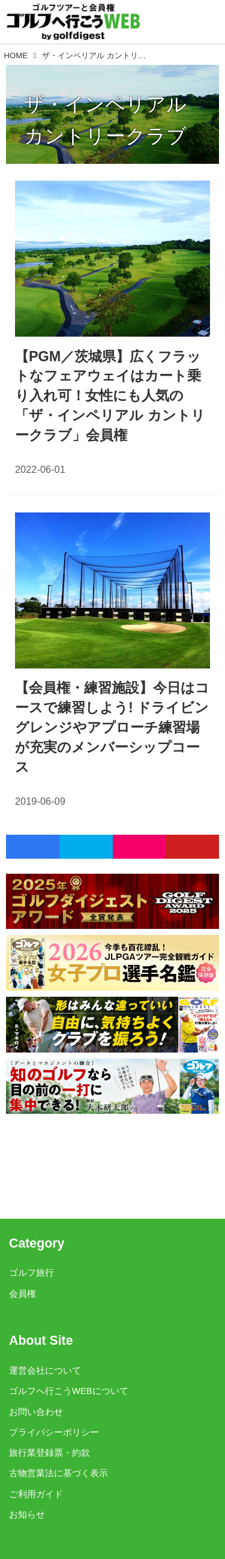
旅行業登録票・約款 (49, 1453)
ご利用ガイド (36, 1494)
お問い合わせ (36, 1412)
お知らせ (27, 1514)
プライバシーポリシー (54, 1432)
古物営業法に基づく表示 (58, 1473)
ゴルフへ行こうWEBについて (68, 1391)
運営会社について (45, 1370)
